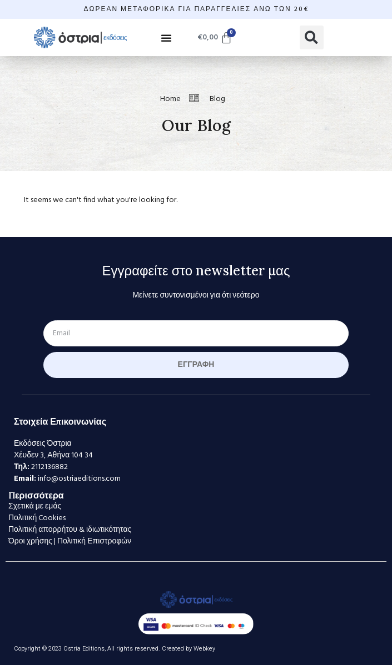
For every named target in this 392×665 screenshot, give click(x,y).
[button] (166, 37)
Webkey (204, 648)
